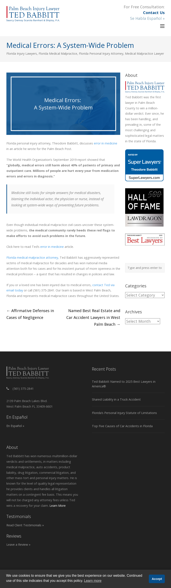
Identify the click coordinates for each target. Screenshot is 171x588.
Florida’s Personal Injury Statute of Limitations (124, 413)
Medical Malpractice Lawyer (144, 53)
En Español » (15, 426)
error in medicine (105, 143)
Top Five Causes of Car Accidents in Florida (122, 426)
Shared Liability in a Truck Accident (116, 399)
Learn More (57, 506)
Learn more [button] (92, 580)
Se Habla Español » (147, 18)
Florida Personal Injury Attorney (101, 53)
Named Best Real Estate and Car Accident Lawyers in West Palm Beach (93, 317)
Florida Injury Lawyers (21, 53)
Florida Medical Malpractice (58, 53)
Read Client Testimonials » (25, 525)
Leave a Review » (18, 544)
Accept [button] (157, 579)
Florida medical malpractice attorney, (32, 257)
